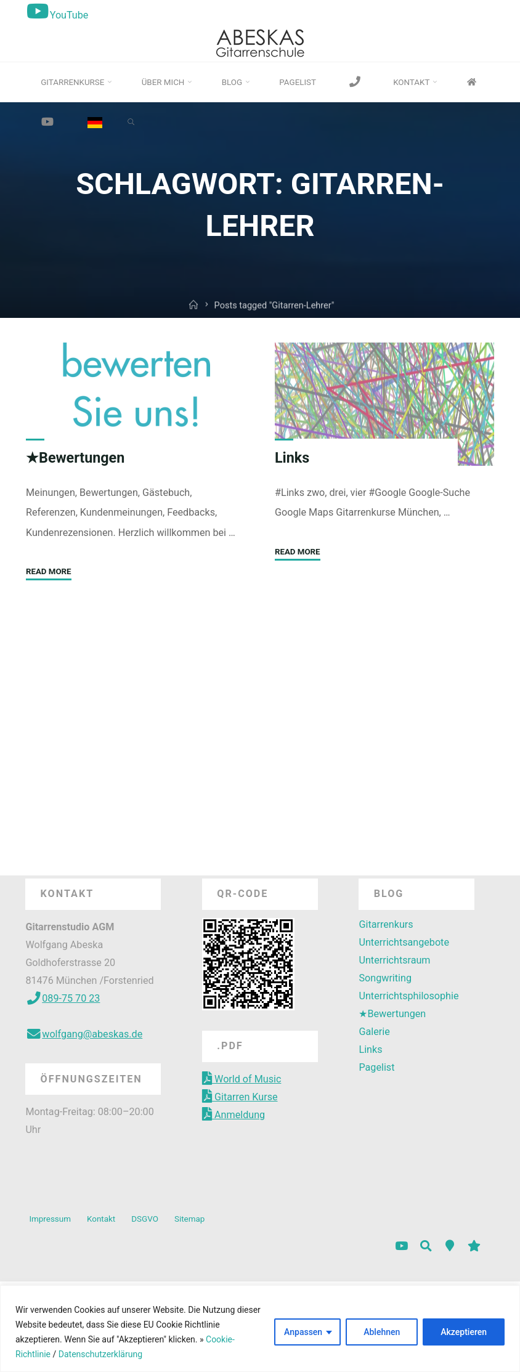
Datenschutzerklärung (99, 1354)
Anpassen (303, 1332)
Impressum (50, 1219)
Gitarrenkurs (386, 924)
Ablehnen (382, 1332)
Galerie (374, 1031)
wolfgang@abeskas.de (83, 1034)
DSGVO (144, 1219)
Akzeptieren (464, 1332)
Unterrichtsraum (394, 960)
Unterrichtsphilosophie (408, 996)
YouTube (56, 15)
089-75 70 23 (62, 998)
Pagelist (376, 1067)
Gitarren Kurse (239, 1097)
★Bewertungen (75, 457)
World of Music (241, 1079)
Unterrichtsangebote (404, 942)
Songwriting (385, 978)
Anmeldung (233, 1115)
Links (292, 457)
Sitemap (189, 1219)
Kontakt (101, 1219)
